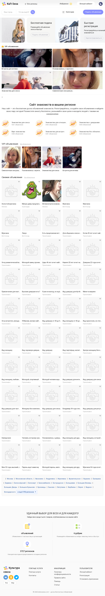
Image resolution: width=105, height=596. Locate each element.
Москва (10, 479)
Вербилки (72, 487)
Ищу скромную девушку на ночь (34, 350)
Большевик (70, 483)
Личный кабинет (85, 4)
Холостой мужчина (9, 204)
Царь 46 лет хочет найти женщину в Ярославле (60, 262)
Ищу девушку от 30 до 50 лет (53, 321)
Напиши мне (6, 438)
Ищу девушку (47, 350)
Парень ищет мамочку (30, 467)
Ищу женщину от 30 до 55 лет (74, 321)
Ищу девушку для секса (92, 379)
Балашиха (97, 479)
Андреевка (50, 479)
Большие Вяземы (84, 483)
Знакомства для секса (50, 170)
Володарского (10, 492)
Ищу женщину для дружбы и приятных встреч (80, 438)
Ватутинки (61, 487)
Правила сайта (59, 578)
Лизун (24, 233)
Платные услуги (35, 572)
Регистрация (84, 575)
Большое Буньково (27, 487)
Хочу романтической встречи (13, 262)
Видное (89, 487)
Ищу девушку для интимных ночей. (76, 379)
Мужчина (66, 204)
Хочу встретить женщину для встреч (16, 321)
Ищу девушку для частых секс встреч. (16, 409)
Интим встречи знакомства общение (56, 204)
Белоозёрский (20, 483)
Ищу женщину (7, 350)
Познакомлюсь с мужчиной (32, 170)
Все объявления (25, 144)
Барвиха (8, 483)
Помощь (57, 581)
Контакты (32, 575)
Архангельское (75, 479)
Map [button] (12, 583)
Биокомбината (44, 483)
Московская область (24, 479)
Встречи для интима (70, 170)
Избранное (66, 4)
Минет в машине (89, 292)
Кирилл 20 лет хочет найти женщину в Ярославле (81, 262)
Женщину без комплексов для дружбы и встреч (40, 409)
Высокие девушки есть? (31, 292)
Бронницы (42, 487)
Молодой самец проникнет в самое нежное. (38, 262)
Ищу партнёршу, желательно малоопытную (79, 350)
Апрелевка (62, 479)
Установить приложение (89, 579)
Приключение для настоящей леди (15, 292)
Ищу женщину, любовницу (12, 379)
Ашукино (86, 479)
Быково (51, 487)
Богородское (58, 483)
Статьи (57, 585)
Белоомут (32, 483)
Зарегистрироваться (94, 38)
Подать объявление (93, 12)
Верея (80, 487)
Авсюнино (39, 479)
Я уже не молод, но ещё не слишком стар (57, 292)
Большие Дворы (10, 487)
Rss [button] (6, 583)
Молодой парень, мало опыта (53, 467)
